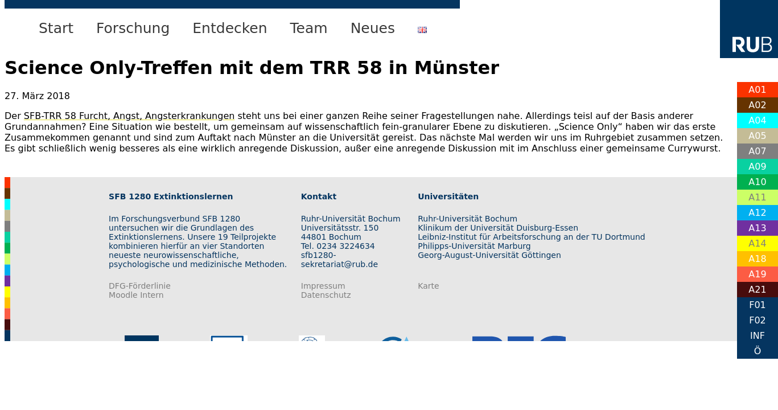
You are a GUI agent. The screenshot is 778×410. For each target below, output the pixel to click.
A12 (757, 212)
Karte (428, 285)
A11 (757, 197)
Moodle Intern (136, 295)
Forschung (133, 28)
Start (56, 28)
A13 (757, 228)
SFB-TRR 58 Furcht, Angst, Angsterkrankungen (129, 115)
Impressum (323, 285)
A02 (757, 105)
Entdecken (229, 28)
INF (757, 335)
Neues (373, 28)
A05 (757, 135)
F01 (757, 305)
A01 (757, 89)
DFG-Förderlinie (140, 285)
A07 (757, 151)
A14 (757, 243)
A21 (757, 289)
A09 (757, 166)
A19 (757, 274)
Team (309, 28)
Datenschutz (326, 295)
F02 (757, 320)
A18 (757, 258)
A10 (757, 182)
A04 (757, 120)
